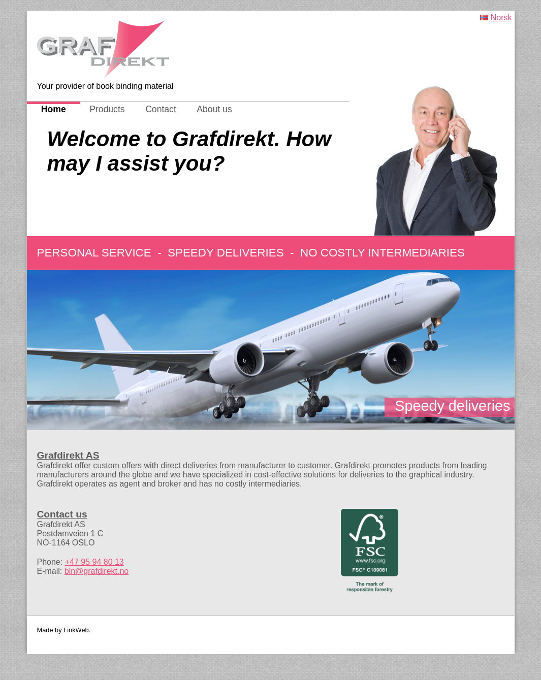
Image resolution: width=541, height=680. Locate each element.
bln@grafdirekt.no (97, 571)
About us (214, 109)
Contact (160, 109)
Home (53, 109)
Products (106, 109)
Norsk (501, 17)
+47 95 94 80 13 (94, 562)
